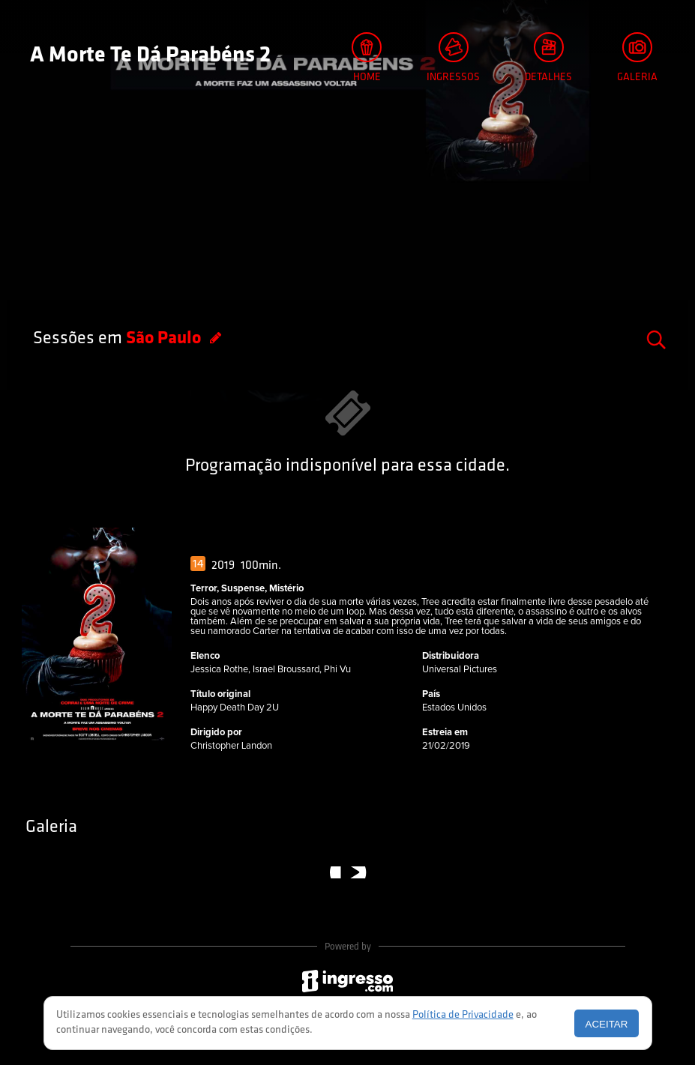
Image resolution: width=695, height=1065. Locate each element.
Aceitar (607, 1024)
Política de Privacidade (463, 1015)
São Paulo (165, 339)
